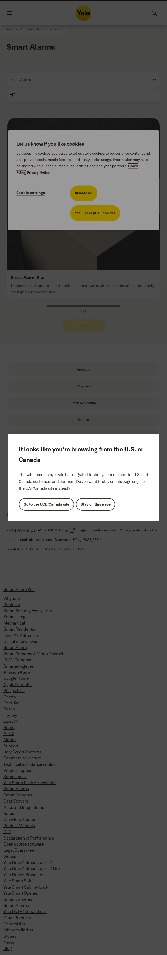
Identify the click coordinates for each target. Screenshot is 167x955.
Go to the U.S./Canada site (46, 504)
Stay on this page (96, 504)
